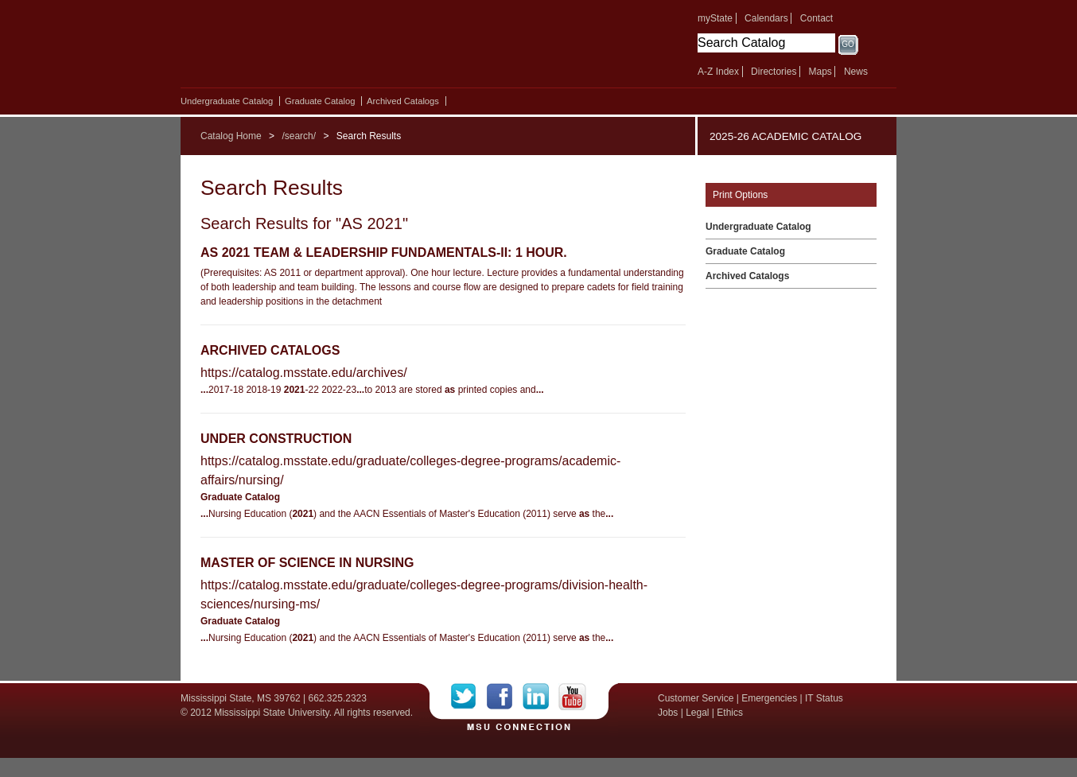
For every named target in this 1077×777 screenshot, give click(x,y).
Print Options (740, 194)
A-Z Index (718, 71)
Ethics (730, 712)
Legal (697, 712)
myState (715, 18)
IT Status (824, 698)
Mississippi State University (318, 47)
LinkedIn (540, 696)
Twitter (469, 696)
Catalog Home (231, 136)
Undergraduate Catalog (227, 101)
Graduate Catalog (320, 101)
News (856, 71)
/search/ (299, 136)
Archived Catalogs (403, 101)
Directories (773, 71)
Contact (816, 18)
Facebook (505, 696)
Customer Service (695, 698)
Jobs (668, 712)
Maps (819, 71)
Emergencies (769, 698)
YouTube (572, 696)
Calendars (766, 18)
